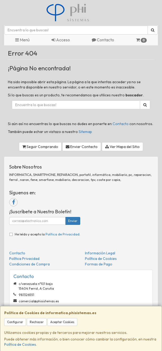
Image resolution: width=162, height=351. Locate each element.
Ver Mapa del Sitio (122, 146)
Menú (22, 39)
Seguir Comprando (40, 146)
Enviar (72, 221)
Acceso (61, 39)
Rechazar (37, 322)
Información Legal (100, 253)
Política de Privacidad (62, 234)
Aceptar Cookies (62, 322)
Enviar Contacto (82, 146)
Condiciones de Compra (29, 264)
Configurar (15, 322)
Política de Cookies (20, 344)
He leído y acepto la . (47, 234)
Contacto (103, 39)
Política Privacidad (24, 258)
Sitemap (85, 131)
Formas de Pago (98, 264)
